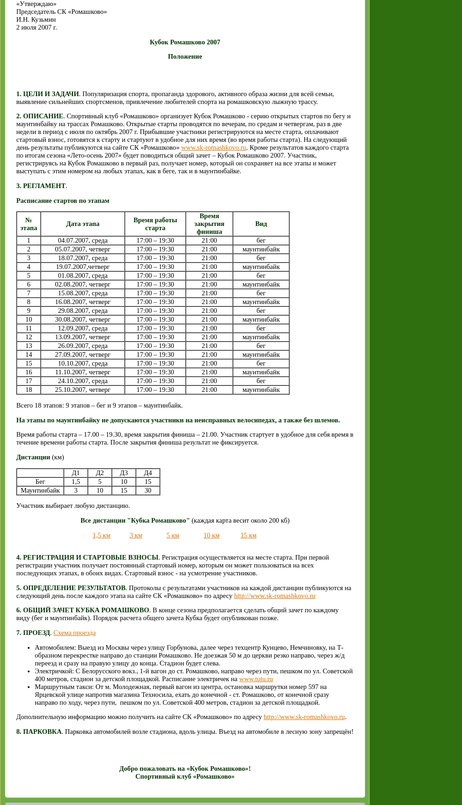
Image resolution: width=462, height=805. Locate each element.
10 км (211, 535)
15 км (248, 535)
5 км (172, 535)
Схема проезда (75, 632)
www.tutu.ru (256, 679)
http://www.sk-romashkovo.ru (275, 595)
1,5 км (101, 535)
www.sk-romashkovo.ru (213, 147)
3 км (135, 535)
